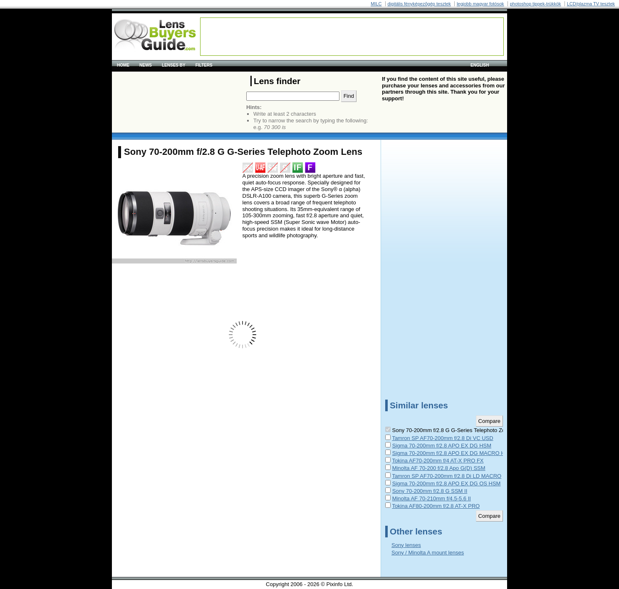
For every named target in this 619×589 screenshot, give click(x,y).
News (145, 65)
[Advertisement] (352, 36)
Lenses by (174, 65)
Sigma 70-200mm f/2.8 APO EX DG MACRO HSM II (454, 453)
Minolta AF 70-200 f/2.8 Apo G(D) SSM (438, 468)
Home (123, 65)
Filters (204, 65)
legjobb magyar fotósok (480, 3)
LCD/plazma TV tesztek (591, 3)
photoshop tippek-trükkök (535, 3)
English (479, 65)
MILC (376, 3)
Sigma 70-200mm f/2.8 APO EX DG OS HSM (446, 483)
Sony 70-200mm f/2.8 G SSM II (430, 491)
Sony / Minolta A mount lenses (427, 552)
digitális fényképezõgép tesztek (419, 3)
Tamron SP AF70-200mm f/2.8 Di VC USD (442, 438)
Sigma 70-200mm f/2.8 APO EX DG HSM (441, 445)
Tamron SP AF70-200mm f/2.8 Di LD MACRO (446, 476)
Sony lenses (406, 545)
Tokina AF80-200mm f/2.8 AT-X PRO (436, 506)
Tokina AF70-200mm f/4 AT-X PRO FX (437, 460)
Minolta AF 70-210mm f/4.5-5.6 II (431, 498)
